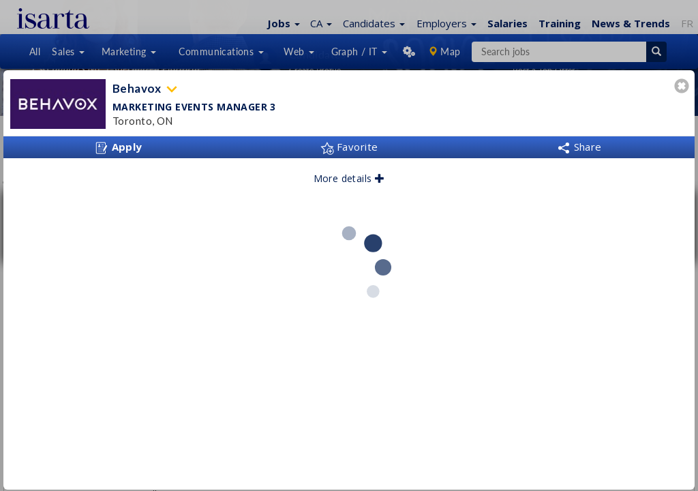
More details (349, 178)
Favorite (349, 146)
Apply (118, 147)
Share (579, 146)
